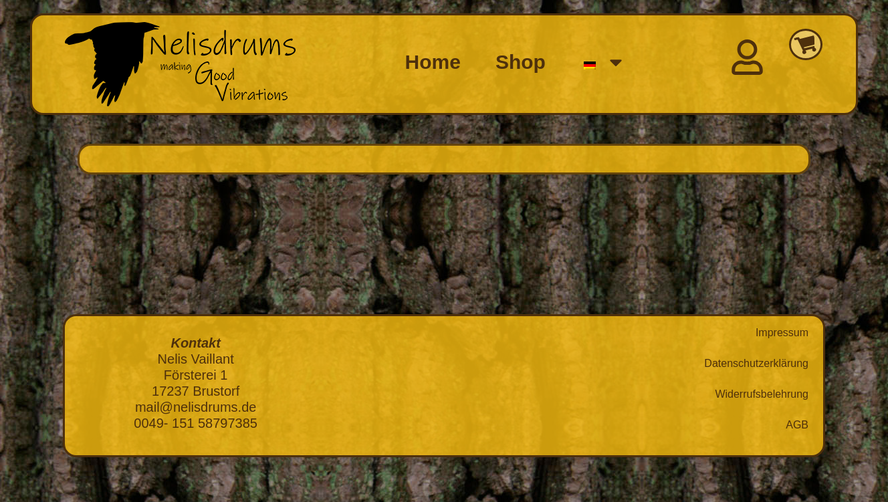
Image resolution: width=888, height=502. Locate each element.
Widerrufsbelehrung (761, 394)
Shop (520, 62)
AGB (797, 424)
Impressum (782, 332)
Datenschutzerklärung (756, 363)
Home (433, 62)
